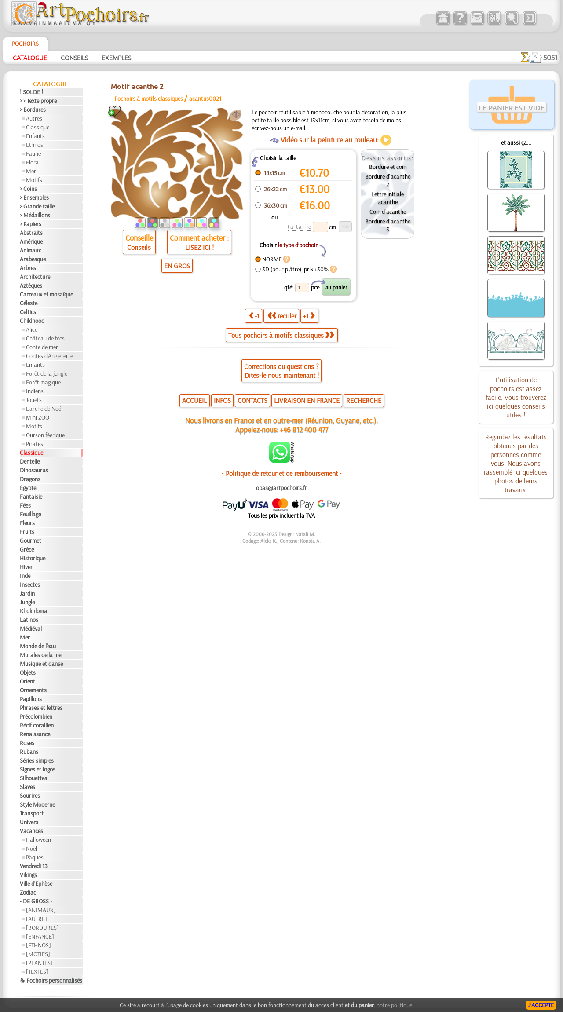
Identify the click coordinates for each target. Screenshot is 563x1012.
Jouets (34, 400)
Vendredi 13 (34, 866)
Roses (27, 743)
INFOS (222, 400)
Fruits (27, 532)
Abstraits (31, 233)
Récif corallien (37, 725)
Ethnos (34, 145)
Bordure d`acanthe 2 (387, 180)
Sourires (30, 796)
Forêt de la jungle (46, 373)
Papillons (31, 699)
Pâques (35, 857)
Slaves (27, 787)
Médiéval (31, 628)
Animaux (30, 250)
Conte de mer (42, 347)
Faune (33, 153)
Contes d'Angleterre (49, 356)
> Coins (28, 189)
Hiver (26, 567)
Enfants (35, 136)
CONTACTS (252, 400)
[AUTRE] (36, 919)
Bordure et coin (387, 167)
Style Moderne (37, 804)
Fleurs (27, 523)
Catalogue (30, 57)
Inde (25, 576)
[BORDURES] (42, 928)
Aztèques (31, 285)
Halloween (38, 840)
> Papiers (30, 224)
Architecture (35, 277)
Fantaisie (31, 497)
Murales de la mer (41, 655)
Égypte (28, 488)
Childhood (32, 321)
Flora (32, 162)
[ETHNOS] (38, 945)
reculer (281, 316)
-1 (254, 316)
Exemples (116, 57)
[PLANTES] (39, 963)
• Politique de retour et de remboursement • (282, 473)
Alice (31, 329)
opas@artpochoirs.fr (281, 488)
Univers (29, 822)
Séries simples (37, 760)
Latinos (29, 620)
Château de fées (45, 338)
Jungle (27, 602)
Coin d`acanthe (387, 212)
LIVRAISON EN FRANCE (307, 400)
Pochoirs (25, 43)
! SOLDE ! (31, 92)
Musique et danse (41, 664)
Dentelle (30, 461)
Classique (37, 127)
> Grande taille (37, 206)
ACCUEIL (194, 400)
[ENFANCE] (40, 936)
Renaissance (35, 734)
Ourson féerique (45, 435)
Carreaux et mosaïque (46, 294)
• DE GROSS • (36, 901)
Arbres (28, 268)
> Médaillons (35, 215)
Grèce (27, 549)
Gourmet (30, 540)
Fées (25, 505)
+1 (308, 316)
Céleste (28, 303)
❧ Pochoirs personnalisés (51, 980)
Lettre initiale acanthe (387, 198)
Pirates (34, 444)
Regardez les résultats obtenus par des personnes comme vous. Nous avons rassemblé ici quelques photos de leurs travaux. (516, 463)
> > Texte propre (38, 101)
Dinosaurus (34, 470)
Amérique (31, 241)
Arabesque (33, 259)
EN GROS (177, 265)
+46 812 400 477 (304, 429)
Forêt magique (43, 382)
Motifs (34, 180)
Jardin (27, 593)
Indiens (35, 391)
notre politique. (395, 1005)
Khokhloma (33, 611)
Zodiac (28, 892)
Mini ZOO (37, 417)
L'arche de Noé (43, 409)
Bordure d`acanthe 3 (387, 225)
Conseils (74, 57)
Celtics (28, 312)
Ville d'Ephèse (36, 884)
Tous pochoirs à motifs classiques (281, 335)
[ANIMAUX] (41, 910)
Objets (28, 672)
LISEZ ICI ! (199, 247)
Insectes (30, 584)
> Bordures (33, 109)
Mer (31, 171)
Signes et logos (37, 769)
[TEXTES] (37, 971)
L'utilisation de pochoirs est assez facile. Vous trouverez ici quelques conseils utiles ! (516, 397)
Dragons (30, 479)
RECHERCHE (363, 400)
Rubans (29, 752)
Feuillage (30, 514)
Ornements (33, 690)
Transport (32, 813)
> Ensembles (34, 197)
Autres (34, 118)
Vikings (28, 875)
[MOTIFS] (38, 954)
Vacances (31, 831)
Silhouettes (33, 778)
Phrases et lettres (41, 708)
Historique (32, 558)
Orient (27, 681)
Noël (31, 848)
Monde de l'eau (38, 646)
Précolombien (36, 716)
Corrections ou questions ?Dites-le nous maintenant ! (281, 371)
